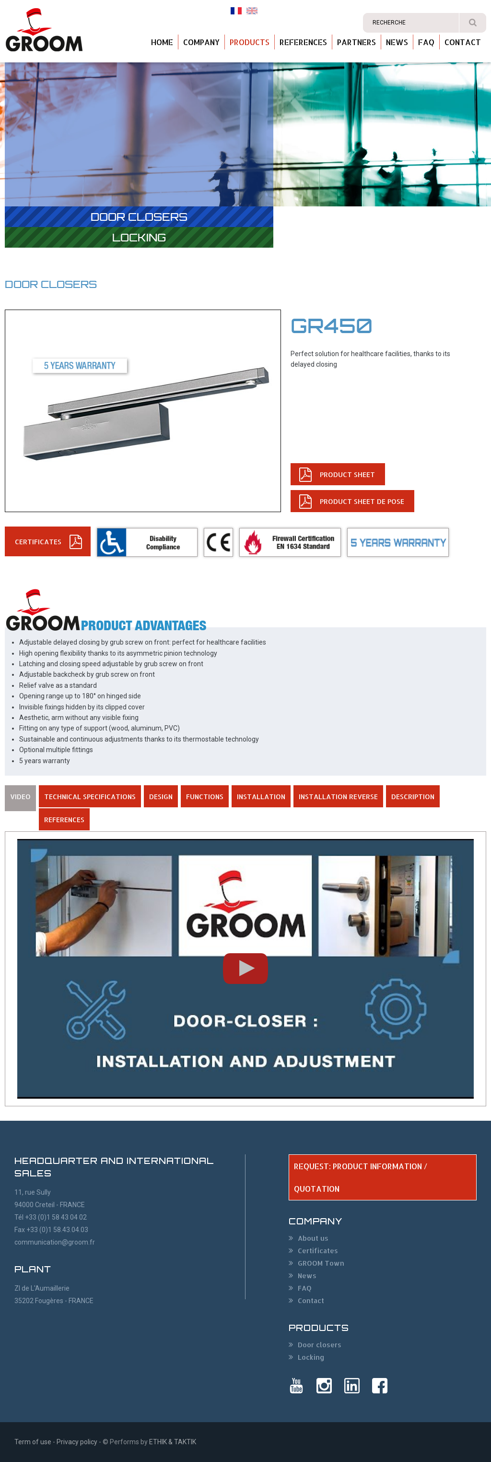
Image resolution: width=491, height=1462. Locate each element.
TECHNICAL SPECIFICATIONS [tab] (90, 796)
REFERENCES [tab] (64, 819)
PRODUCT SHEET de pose (362, 501)
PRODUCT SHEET (347, 474)
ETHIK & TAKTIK (172, 1442)
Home (162, 42)
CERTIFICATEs (38, 542)
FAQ (426, 42)
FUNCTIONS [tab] (204, 796)
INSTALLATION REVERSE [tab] (338, 796)
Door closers (139, 216)
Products (249, 42)
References (303, 42)
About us (313, 1238)
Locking (139, 237)
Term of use (32, 1442)
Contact (462, 42)
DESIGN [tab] (161, 796)
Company (201, 42)
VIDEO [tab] (20, 796)
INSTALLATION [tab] (261, 796)
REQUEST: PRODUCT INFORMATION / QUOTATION (360, 1177)
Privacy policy (77, 1442)
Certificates (318, 1250)
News (397, 42)
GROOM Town (321, 1263)
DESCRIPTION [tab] (412, 796)
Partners (356, 42)
